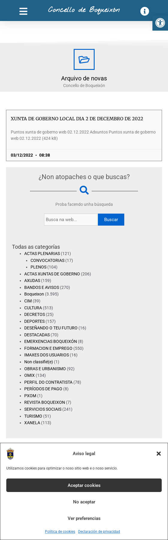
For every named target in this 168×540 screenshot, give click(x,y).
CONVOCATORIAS (47, 260)
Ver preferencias (84, 518)
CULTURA (33, 307)
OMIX (29, 375)
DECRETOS (34, 314)
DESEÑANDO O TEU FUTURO (51, 328)
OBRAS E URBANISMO (45, 368)
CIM (28, 300)
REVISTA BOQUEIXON (44, 402)
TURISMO (33, 416)
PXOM (30, 395)
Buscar (111, 219)
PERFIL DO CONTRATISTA (48, 382)
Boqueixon (34, 294)
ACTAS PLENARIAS (42, 253)
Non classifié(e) (38, 361)
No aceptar (84, 502)
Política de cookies (60, 532)
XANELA (32, 422)
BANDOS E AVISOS (41, 287)
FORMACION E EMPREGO (48, 348)
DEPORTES (34, 321)
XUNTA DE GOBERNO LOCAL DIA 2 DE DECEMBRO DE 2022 (77, 119)
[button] (160, 23)
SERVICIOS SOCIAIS (42, 409)
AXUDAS (32, 280)
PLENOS (38, 267)
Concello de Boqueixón (84, 10)
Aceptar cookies (84, 485)
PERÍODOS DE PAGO (43, 388)
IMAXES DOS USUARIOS (46, 354)
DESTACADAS (37, 334)
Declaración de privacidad (99, 532)
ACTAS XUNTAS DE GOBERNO (52, 274)
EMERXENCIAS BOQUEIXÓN (50, 341)
